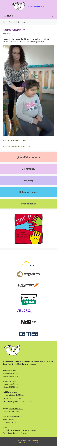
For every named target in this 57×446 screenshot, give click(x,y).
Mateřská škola (20, 140)
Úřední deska (28, 203)
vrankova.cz (36, 440)
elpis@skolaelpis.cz (16, 409)
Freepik (22, 443)
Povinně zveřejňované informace (15, 433)
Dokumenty (28, 168)
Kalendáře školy (28, 192)
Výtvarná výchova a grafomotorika (17, 146)
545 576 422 (13, 387)
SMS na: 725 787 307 (14, 398)
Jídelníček (28, 157)
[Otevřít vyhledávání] (51, 16)
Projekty (28, 180)
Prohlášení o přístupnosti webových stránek (19, 430)
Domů (5, 22)
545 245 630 (13, 376)
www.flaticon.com (37, 443)
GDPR (5, 427)
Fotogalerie (13, 22)
